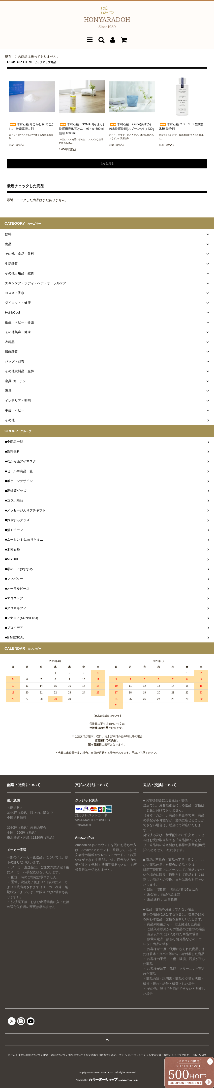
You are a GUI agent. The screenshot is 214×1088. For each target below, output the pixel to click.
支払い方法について (29, 1055)
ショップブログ (180, 1055)
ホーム (11, 1055)
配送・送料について (54, 1055)
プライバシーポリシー (131, 1055)
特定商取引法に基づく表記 (101, 1055)
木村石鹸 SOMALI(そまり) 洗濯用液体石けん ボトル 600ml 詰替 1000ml (82, 129)
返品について (75, 1055)
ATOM (202, 1055)
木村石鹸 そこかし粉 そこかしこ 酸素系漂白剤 (31, 127)
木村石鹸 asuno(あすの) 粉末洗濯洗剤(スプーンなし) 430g (131, 127)
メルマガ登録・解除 (157, 1055)
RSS (194, 1055)
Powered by (107, 1080)
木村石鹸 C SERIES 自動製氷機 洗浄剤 (181, 127)
